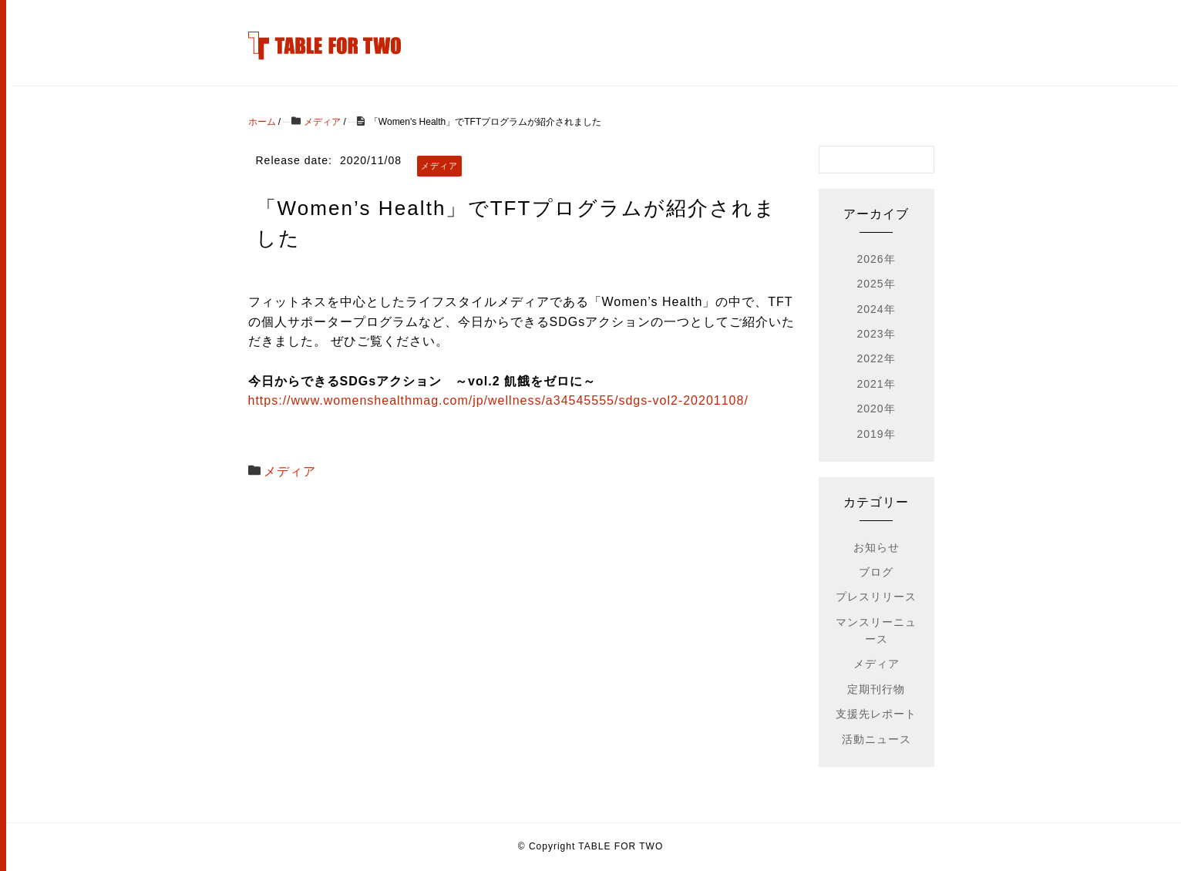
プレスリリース (876, 596)
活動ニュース (876, 739)
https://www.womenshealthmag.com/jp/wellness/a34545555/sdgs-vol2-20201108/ (498, 400)
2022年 (875, 358)
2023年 (875, 334)
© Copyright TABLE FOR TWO (591, 846)
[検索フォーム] (861, 159)
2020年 (875, 408)
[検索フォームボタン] (920, 159)
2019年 (875, 434)
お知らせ (876, 547)
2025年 (875, 283)
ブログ (876, 572)
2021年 (875, 384)
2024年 (875, 309)
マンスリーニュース (876, 630)
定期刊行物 (876, 689)
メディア (290, 471)
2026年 (875, 259)
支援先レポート (876, 714)
